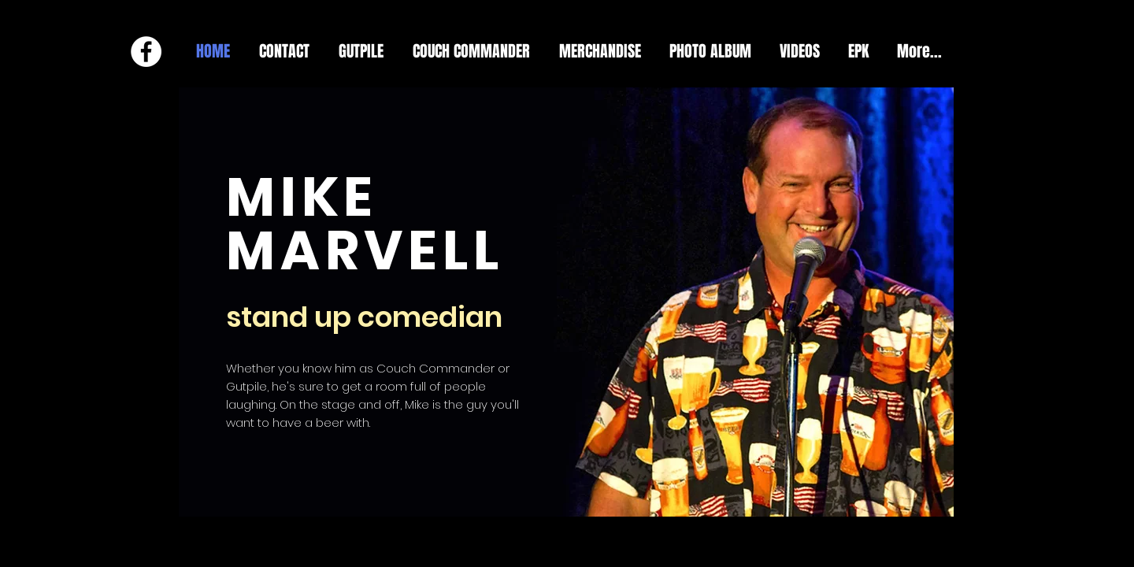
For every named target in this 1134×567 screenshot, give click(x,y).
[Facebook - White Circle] (146, 51)
